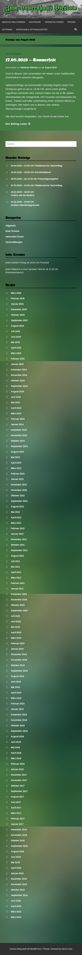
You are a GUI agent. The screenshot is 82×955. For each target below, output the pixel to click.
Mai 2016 (15, 862)
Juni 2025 (16, 337)
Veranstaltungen (54, 22)
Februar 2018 (18, 764)
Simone (54, 949)
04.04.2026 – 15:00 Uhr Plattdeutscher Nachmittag (36, 166)
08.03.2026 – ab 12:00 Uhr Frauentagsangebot (34, 179)
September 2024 (19, 386)
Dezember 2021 (19, 539)
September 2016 (19, 846)
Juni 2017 (16, 802)
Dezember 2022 (19, 484)
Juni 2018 (16, 742)
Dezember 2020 (19, 594)
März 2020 (16, 638)
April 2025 (16, 348)
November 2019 (19, 660)
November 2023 (19, 435)
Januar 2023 (17, 479)
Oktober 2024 (18, 380)
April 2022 (16, 517)
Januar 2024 (17, 424)
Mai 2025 (15, 342)
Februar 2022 (18, 528)
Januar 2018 (17, 769)
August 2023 (17, 452)
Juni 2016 (16, 857)
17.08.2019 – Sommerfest (30, 60)
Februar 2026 (18, 298)
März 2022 (16, 523)
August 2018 (17, 736)
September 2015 (19, 895)
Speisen (71, 22)
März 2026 (16, 293)
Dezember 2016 (19, 829)
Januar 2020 (17, 649)
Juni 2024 (16, 397)
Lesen (18, 124)
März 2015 (16, 912)
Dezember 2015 (19, 879)
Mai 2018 (15, 747)
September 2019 (19, 671)
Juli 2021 (15, 561)
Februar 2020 (18, 643)
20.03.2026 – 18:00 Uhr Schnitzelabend (31, 172)
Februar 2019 (18, 703)
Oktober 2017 (18, 786)
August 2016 (17, 851)
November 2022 (19, 490)
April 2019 (16, 693)
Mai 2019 (15, 687)
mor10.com (66, 949)
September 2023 (19, 446)
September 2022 (19, 501)
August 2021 (17, 556)
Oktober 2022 (18, 495)
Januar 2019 (17, 709)
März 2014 (16, 917)
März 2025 (16, 353)
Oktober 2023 (18, 441)
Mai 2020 (15, 627)
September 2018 (19, 731)
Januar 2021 (17, 588)
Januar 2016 (17, 873)
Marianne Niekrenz (29, 67)
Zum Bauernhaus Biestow (41, 8)
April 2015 (16, 906)
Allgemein (10, 225)
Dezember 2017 (19, 775)
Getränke (7, 29)
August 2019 (17, 676)
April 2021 (16, 572)
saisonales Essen (14, 236)
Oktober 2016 (18, 840)
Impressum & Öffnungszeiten (31, 29)
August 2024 (17, 391)
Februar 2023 (18, 474)
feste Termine (12, 231)
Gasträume (35, 22)
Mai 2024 (15, 402)
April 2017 (16, 807)
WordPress (35, 949)
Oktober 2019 (18, 665)
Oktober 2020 (18, 605)
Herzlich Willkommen (13, 22)
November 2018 (19, 720)
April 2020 (16, 632)
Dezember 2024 (19, 369)
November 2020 (19, 599)
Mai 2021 (15, 567)
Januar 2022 (17, 534)
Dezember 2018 (19, 714)
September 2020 (19, 610)
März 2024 (16, 413)
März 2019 (16, 698)
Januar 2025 (17, 364)
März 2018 (16, 758)
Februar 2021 (18, 583)
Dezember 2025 (19, 309)
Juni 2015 (16, 901)
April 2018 (16, 753)
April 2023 (16, 463)
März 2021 (16, 578)
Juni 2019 (16, 682)
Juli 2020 (15, 616)
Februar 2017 (18, 818)
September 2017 (19, 791)
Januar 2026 (17, 304)
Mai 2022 (15, 512)
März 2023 (16, 468)
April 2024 (16, 408)
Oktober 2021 (18, 545)
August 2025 (17, 326)
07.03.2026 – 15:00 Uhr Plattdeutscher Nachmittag (36, 185)
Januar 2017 (17, 824)
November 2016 (19, 835)
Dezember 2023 (19, 430)
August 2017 (17, 797)
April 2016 (16, 868)
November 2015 (19, 884)
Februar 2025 (18, 359)
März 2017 (16, 813)
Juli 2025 (15, 331)
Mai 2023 (15, 457)
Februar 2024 (18, 419)
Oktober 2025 (18, 315)
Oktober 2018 (18, 725)
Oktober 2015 (18, 890)
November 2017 (19, 780)
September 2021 (19, 550)
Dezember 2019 (19, 654)
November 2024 (19, 375)
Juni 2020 (16, 621)
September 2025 (19, 320)
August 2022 (17, 506)
